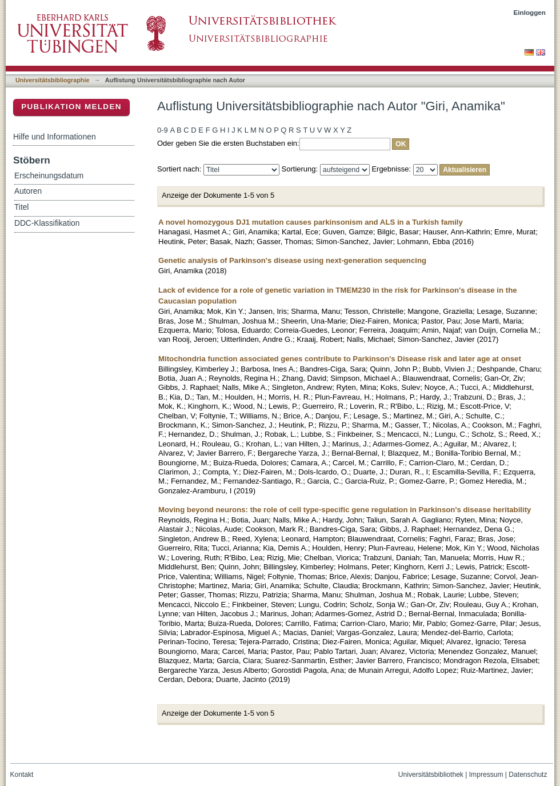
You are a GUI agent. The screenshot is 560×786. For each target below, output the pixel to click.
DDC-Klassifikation (46, 223)
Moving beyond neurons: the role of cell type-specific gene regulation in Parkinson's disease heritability (344, 509)
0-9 (162, 130)
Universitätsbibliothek (430, 775)
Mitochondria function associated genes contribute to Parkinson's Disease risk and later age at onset (339, 358)
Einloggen (530, 12)
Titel (21, 207)
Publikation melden (71, 106)
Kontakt (22, 775)
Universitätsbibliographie (52, 80)
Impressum (486, 775)
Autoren (28, 191)
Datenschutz (528, 775)
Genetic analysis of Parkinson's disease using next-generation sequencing (292, 260)
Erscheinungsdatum (48, 175)
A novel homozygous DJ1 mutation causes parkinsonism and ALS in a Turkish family (310, 222)
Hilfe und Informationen (54, 136)
